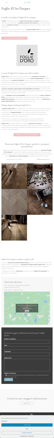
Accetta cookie (27, 424)
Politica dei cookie (23, 436)
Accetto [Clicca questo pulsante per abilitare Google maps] (27, 310)
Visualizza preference (27, 432)
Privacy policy (31, 436)
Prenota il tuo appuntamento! (27, 134)
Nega (27, 428)
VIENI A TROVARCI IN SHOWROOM (14, 38)
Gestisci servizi (4, 420)
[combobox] (44, 159)
